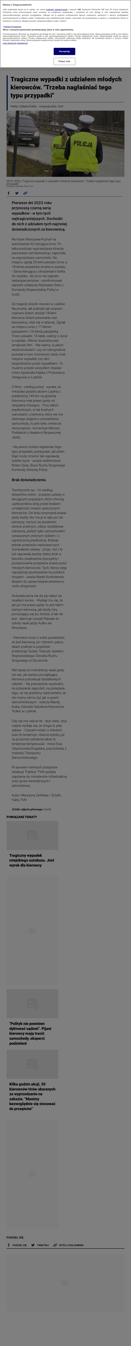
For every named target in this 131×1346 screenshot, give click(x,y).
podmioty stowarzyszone (56, 9)
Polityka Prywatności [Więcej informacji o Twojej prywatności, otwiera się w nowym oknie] (12, 27)
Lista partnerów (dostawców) (15, 43)
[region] (65, 34)
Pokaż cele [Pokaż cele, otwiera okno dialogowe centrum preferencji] (64, 61)
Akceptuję (64, 51)
